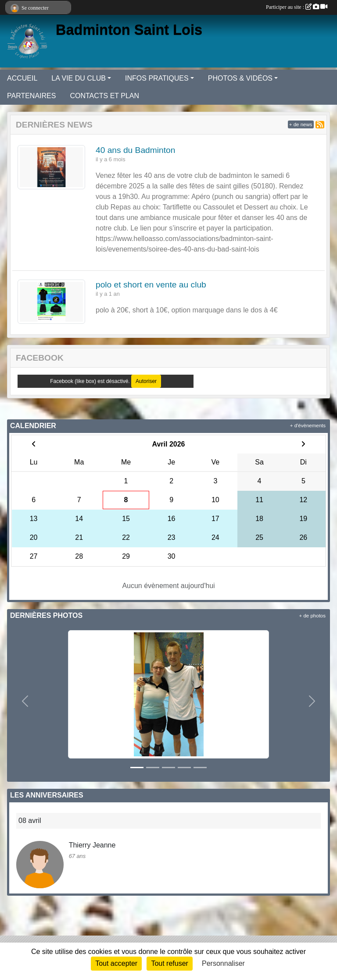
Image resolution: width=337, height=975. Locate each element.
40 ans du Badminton (135, 150)
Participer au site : (296, 7)
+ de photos (312, 615)
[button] (25, 701)
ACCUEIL (22, 78)
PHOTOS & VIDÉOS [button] (240, 78)
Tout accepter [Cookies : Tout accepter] (116, 963)
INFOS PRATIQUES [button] (157, 78)
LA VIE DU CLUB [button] (78, 78)
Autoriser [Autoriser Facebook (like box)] (146, 381)
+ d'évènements (308, 425)
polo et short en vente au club (151, 284)
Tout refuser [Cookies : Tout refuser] (169, 963)
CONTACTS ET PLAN (104, 95)
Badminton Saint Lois (129, 30)
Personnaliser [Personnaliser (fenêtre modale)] (223, 963)
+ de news (300, 124)
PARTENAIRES (31, 95)
